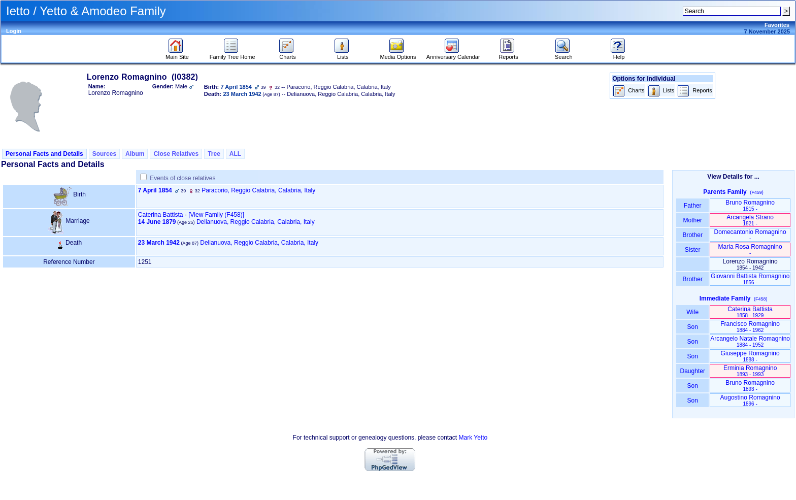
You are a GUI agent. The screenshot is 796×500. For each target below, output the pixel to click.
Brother (693, 235)
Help (619, 54)
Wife (693, 312)
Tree (214, 153)
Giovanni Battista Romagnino (750, 279)
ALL (235, 153)
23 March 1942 (159, 242)
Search (563, 54)
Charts (287, 54)
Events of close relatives (182, 178)
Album (134, 153)
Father (692, 205)
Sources (104, 153)
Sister (693, 249)
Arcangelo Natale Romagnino (750, 341)
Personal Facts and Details (44, 153)
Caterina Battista (160, 214)
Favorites (777, 25)
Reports (508, 54)
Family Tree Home (232, 54)
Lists (343, 54)
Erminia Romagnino (750, 370)
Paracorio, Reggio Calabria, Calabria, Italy (258, 190)
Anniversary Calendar (453, 54)
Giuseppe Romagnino (750, 356)
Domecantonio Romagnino (750, 234)
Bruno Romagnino (750, 205)
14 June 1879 (157, 221)
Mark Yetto (472, 437)
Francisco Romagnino (750, 326)
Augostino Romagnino (750, 400)
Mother (692, 220)
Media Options (398, 54)
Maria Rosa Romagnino (750, 249)
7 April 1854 (155, 190)
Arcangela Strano (750, 220)
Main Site (177, 54)
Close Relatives (175, 153)
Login (13, 31)
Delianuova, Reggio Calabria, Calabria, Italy (255, 221)
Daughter (692, 371)
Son (692, 326)
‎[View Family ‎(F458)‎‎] (216, 214)
